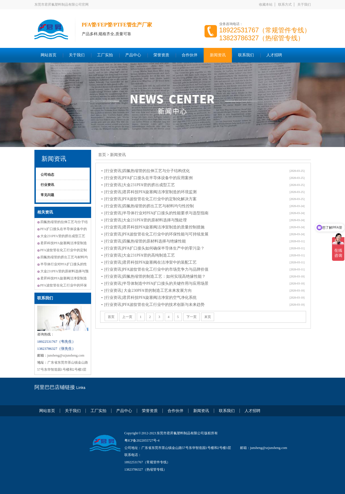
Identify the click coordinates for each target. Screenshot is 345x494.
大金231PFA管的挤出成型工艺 (62, 236)
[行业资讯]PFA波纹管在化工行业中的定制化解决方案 (150, 199)
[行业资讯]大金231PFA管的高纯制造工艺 (139, 255)
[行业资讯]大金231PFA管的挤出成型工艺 (139, 185)
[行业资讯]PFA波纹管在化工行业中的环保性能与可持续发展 (156, 234)
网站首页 (48, 55)
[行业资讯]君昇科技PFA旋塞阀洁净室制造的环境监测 (150, 192)
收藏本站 (266, 4)
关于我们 (304, 4)
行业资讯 (47, 185)
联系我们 (246, 55)
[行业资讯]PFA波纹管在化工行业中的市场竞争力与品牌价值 (156, 269)
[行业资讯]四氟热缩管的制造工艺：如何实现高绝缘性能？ (155, 276)
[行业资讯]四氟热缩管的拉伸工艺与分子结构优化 (147, 171)
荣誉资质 (161, 55)
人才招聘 (274, 55)
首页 (102, 155)
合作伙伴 (189, 55)
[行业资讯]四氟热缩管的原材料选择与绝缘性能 (145, 241)
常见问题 (47, 195)
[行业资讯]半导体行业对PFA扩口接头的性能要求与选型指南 (156, 213)
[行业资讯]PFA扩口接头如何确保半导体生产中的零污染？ (154, 248)
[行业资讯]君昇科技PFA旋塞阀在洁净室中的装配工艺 (150, 262)
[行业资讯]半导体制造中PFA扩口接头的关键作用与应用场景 (156, 283)
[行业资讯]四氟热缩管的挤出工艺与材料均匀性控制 (149, 206)
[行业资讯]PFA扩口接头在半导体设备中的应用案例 (148, 178)
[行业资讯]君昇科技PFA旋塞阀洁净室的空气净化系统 (150, 297)
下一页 (191, 317)
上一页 (127, 317)
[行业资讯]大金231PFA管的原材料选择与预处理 (145, 220)
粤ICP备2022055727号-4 (142, 440)
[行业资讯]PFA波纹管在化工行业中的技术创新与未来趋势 (154, 304)
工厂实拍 (105, 55)
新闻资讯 (218, 55)
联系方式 (285, 4)
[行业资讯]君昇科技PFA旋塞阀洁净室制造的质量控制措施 (154, 227)
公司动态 (47, 175)
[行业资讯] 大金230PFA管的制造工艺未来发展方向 (148, 290)
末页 (207, 317)
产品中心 (133, 55)
